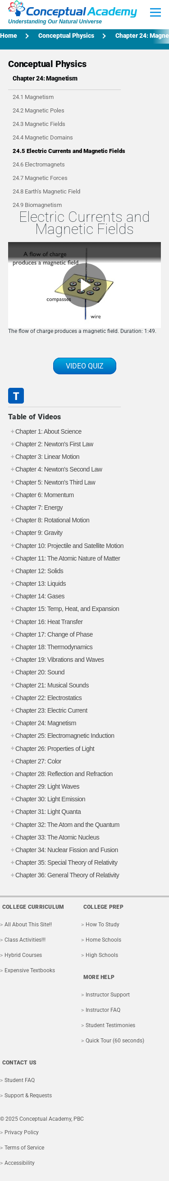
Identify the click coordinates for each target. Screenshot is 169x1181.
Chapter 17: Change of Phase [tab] (50, 634)
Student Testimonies (110, 1025)
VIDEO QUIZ (85, 366)
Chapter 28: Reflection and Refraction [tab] (60, 774)
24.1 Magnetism (33, 97)
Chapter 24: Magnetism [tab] (42, 723)
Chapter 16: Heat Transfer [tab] (45, 622)
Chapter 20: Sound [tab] (36, 672)
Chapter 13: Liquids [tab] (37, 584)
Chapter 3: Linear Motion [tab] (43, 457)
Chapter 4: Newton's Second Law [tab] (55, 469)
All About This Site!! (28, 924)
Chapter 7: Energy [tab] (35, 508)
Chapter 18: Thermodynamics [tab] (50, 647)
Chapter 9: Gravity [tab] (35, 533)
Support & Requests (28, 1095)
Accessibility (20, 1163)
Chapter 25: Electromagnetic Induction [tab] (61, 736)
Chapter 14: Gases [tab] (36, 596)
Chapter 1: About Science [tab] (45, 432)
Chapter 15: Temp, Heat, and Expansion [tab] (63, 609)
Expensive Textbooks (30, 970)
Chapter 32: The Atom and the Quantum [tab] (63, 825)
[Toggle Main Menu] (155, 12)
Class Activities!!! (25, 940)
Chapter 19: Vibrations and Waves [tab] (56, 660)
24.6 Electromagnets (39, 164)
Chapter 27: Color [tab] (34, 761)
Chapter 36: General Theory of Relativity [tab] (63, 875)
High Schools (102, 955)
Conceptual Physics (66, 35)
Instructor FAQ (103, 1010)
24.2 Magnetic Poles (38, 110)
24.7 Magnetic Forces (40, 178)
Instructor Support (108, 995)
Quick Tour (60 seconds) (115, 1040)
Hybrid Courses (23, 955)
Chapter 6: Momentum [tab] (41, 495)
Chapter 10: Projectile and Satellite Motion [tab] (65, 546)
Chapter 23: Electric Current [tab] (47, 710)
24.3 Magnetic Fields (39, 124)
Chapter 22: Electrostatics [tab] (45, 698)
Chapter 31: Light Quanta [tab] (44, 812)
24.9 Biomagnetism (37, 205)
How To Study (102, 924)
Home (8, 35)
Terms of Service (24, 1148)
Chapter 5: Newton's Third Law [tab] (51, 482)
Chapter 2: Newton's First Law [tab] (50, 444)
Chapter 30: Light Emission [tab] (46, 799)
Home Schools (103, 940)
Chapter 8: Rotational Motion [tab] (48, 520)
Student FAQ (20, 1080)
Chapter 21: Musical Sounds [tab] (48, 685)
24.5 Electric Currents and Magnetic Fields (69, 151)
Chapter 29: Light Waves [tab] (43, 786)
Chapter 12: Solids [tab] (35, 571)
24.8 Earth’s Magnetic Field (46, 191)
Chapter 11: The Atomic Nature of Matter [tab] (64, 558)
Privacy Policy (22, 1132)
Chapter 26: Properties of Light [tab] (51, 749)
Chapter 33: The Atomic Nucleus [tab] (53, 837)
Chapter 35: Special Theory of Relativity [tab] (62, 863)
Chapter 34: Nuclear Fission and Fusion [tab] (63, 850)
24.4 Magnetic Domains (43, 137)
